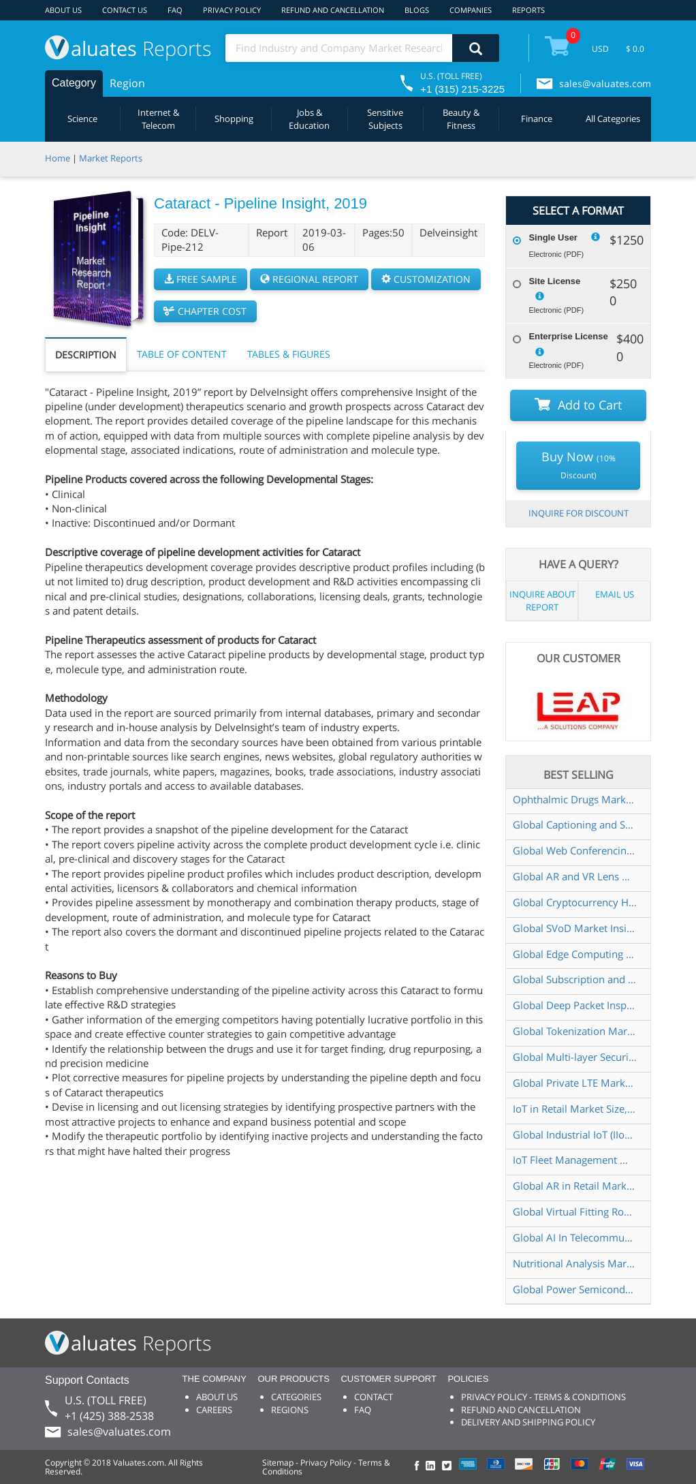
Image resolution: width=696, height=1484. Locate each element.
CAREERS (214, 1410)
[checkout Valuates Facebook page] (419, 1466)
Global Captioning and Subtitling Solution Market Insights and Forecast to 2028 (575, 824)
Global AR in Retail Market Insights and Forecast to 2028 (575, 1185)
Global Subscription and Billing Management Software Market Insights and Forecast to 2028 (575, 979)
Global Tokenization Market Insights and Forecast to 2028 (575, 1031)
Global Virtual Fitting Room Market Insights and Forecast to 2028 (575, 1211)
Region (127, 83)
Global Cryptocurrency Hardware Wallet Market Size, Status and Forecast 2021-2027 (575, 902)
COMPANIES (470, 10)
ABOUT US (63, 10)
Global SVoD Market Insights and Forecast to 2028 (575, 928)
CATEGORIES (296, 1397)
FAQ (175, 10)
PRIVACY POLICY (232, 10)
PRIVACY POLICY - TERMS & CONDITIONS (543, 1397)
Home (57, 158)
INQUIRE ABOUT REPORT (542, 600)
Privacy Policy (325, 1462)
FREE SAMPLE (200, 279)
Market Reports (110, 158)
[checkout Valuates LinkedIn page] (434, 1466)
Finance (536, 118)
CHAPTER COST (205, 311)
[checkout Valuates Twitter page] (449, 1466)
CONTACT (373, 1397)
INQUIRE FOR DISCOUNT (578, 513)
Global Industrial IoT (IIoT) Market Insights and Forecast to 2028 (575, 1134)
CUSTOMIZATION (426, 279)
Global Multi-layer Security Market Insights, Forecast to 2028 (575, 1057)
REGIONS (290, 1410)
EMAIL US (614, 594)
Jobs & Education (309, 119)
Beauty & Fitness (461, 119)
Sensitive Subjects (385, 119)
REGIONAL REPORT (309, 279)
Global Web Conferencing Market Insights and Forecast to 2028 (575, 850)
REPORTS (528, 10)
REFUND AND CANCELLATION (332, 10)
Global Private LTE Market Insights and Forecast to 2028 (575, 1082)
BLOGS (417, 10)
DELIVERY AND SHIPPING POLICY (528, 1422)
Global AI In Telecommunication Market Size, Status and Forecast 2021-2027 (575, 1237)
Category (74, 83)
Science (82, 118)
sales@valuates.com (605, 83)
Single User (553, 237)
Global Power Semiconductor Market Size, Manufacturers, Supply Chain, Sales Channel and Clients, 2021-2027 (575, 1289)
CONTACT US (124, 10)
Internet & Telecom (158, 119)
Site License (554, 281)
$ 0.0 (635, 49)
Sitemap (278, 1462)
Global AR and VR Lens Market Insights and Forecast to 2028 (575, 876)
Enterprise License (567, 336)
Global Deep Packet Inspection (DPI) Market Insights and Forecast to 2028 (575, 1005)
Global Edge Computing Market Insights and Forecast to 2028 (575, 954)
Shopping (234, 118)
